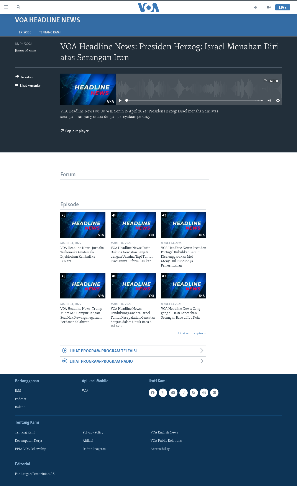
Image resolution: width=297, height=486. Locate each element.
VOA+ (86, 391)
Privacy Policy (93, 432)
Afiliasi (88, 441)
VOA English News (164, 432)
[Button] (24, 78)
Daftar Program (94, 449)
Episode (25, 32)
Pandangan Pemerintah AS (35, 474)
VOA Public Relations (166, 441)
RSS (18, 391)
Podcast (20, 399)
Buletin (20, 407)
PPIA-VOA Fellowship (30, 449)
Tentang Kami (50, 32)
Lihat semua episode (192, 333)
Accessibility (160, 449)
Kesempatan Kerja (28, 441)
